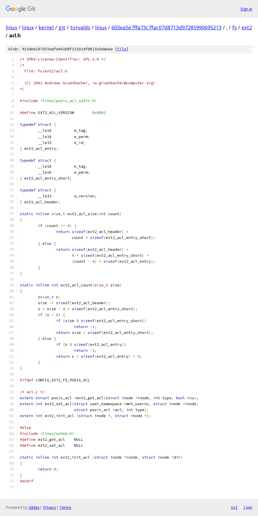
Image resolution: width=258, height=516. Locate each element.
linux (11, 27)
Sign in (246, 9)
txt (234, 507)
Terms (65, 507)
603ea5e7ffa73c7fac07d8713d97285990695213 (166, 27)
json (247, 507)
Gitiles (34, 507)
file (121, 49)
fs (234, 27)
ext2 (247, 27)
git (62, 27)
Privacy (49, 507)
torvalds (80, 27)
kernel (46, 27)
